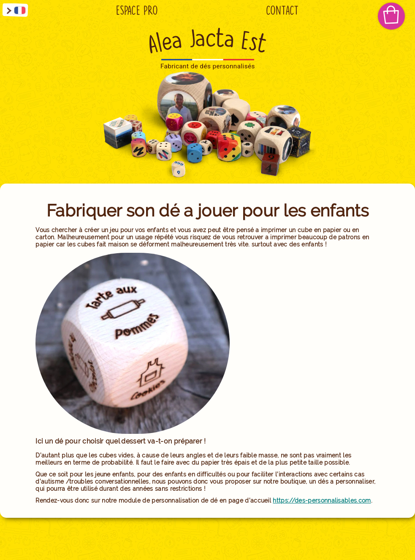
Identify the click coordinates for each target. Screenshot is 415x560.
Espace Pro (137, 10)
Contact (282, 10)
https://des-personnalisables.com (322, 500)
